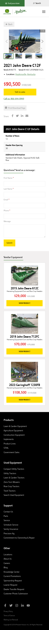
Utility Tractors (10, 473)
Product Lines (10, 443)
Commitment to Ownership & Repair (19, 537)
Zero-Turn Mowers (12, 482)
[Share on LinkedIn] (22, 116)
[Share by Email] (26, 116)
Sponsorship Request (13, 580)
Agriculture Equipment (13, 430)
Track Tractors (9, 490)
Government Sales (11, 452)
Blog (6, 567)
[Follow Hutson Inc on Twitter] (11, 606)
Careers (7, 563)
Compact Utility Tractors (14, 469)
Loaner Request (10, 585)
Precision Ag (9, 533)
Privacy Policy (8, 611)
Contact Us (8, 511)
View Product (24, 303)
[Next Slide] (42, 41)
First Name (8, 178)
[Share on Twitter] (17, 116)
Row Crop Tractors (11, 486)
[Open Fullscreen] (40, 49)
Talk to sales (20, 92)
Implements (9, 439)
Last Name (8, 189)
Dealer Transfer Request (14, 589)
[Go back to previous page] (9, 24)
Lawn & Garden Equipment (15, 426)
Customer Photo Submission (16, 593)
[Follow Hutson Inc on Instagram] (16, 606)
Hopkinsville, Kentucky (25, 74)
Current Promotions (12, 576)
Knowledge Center (11, 572)
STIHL (6, 448)
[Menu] (44, 11)
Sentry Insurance (11, 529)
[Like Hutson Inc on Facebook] (5, 606)
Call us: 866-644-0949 (14, 98)
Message (7, 221)
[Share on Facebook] (12, 116)
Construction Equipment (14, 435)
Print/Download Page (15, 108)
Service (7, 520)
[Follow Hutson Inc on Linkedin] (22, 606)
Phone (6, 210)
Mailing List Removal (11, 620)
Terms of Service (9, 615)
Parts (6, 516)
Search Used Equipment (14, 495)
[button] (8, 56)
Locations (8, 554)
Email (6, 199)
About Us (7, 558)
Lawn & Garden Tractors (14, 477)
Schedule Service (11, 524)
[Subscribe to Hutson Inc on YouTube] (28, 606)
